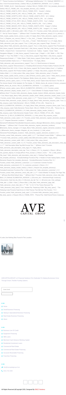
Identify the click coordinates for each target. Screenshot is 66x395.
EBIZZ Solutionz (40, 389)
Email (16, 285)
